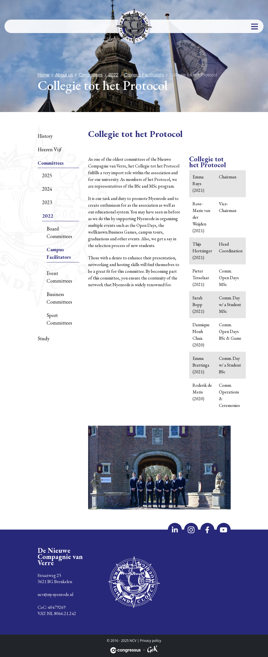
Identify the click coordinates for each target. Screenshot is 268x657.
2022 (113, 75)
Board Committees (59, 232)
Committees (90, 75)
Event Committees (59, 277)
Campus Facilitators (144, 75)
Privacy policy (150, 640)
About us (64, 75)
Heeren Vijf (49, 149)
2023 (47, 202)
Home (44, 75)
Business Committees (59, 298)
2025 (47, 175)
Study (44, 338)
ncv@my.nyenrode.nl (55, 594)
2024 (47, 189)
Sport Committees (59, 319)
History (45, 136)
